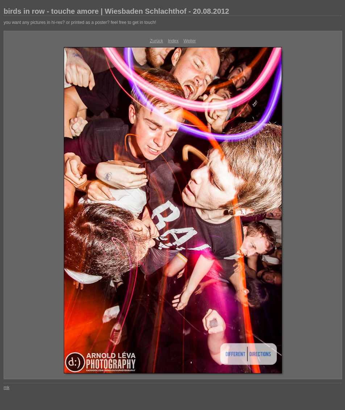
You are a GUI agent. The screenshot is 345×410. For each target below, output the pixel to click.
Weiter (189, 40)
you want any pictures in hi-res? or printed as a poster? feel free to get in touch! (80, 22)
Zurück (156, 40)
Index (173, 40)
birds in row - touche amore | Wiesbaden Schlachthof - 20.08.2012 (116, 11)
